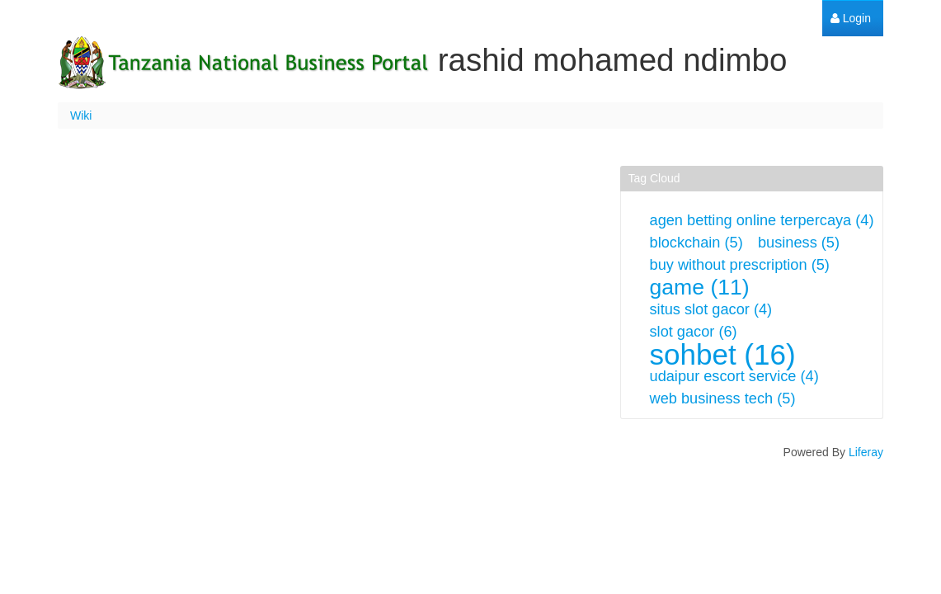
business (799, 242)
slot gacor (693, 331)
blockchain (696, 242)
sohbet (723, 354)
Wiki (81, 115)
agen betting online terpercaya (762, 220)
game (700, 287)
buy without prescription (740, 265)
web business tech (723, 398)
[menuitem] (850, 18)
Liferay (866, 452)
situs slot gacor (711, 309)
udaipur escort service (734, 376)
